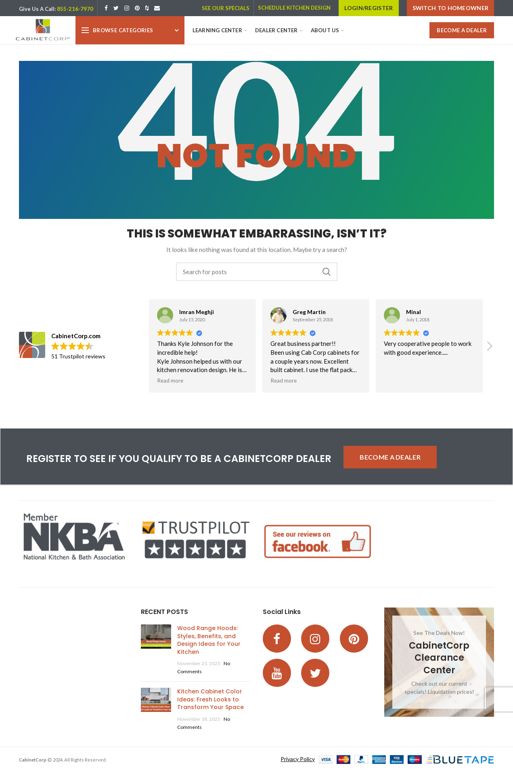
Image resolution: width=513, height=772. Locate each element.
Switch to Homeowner (450, 7)
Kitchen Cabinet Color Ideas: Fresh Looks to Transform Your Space (210, 699)
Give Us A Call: (37, 9)
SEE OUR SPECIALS (225, 8)
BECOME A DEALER (462, 30)
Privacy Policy (298, 758)
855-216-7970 (75, 9)
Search (326, 271)
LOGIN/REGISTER (368, 7)
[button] (489, 348)
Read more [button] (170, 380)
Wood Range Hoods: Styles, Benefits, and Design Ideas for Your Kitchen (209, 640)
